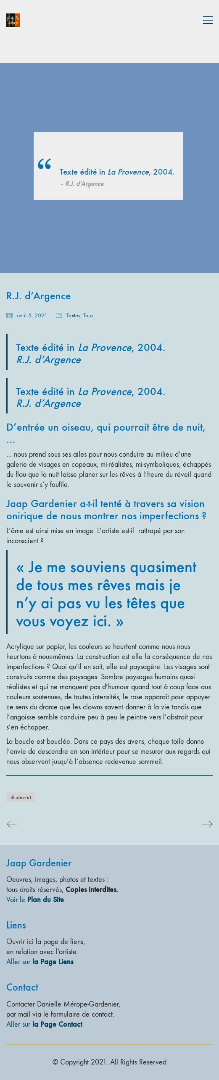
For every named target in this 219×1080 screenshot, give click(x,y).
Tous (88, 315)
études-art (21, 797)
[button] (208, 20)
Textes (73, 315)
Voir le (35, 899)
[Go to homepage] (13, 20)
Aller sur (39, 961)
